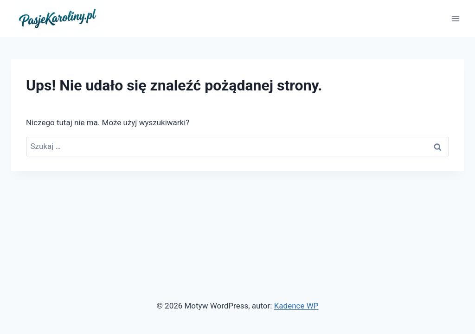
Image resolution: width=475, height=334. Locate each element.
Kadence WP (296, 305)
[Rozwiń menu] (455, 18)
